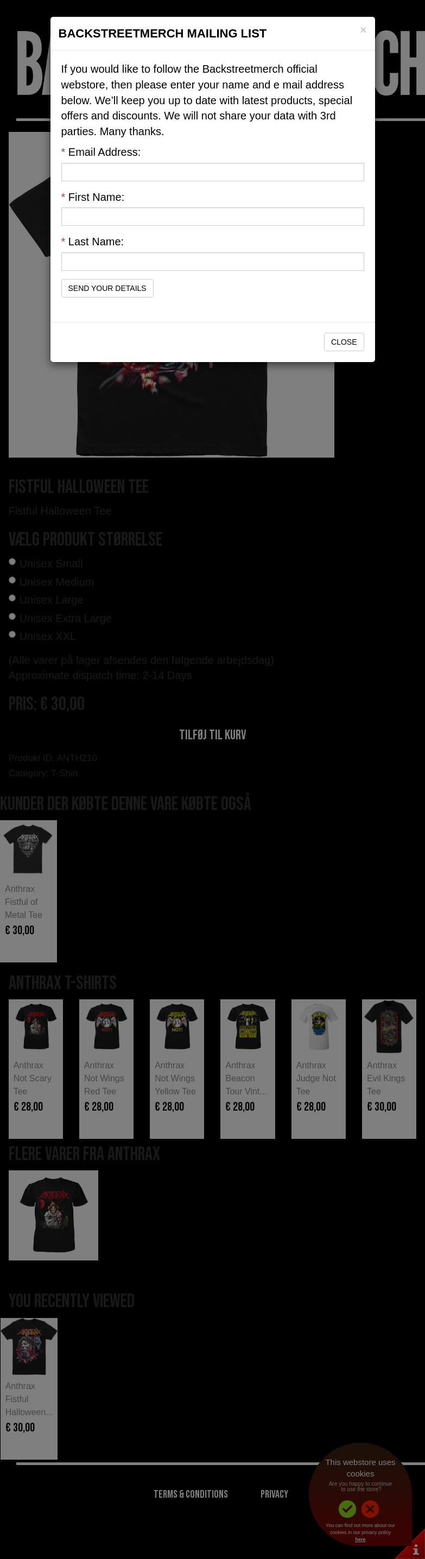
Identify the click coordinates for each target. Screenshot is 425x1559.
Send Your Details (107, 288)
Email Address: (101, 152)
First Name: (93, 197)
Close (344, 342)
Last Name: (92, 242)
